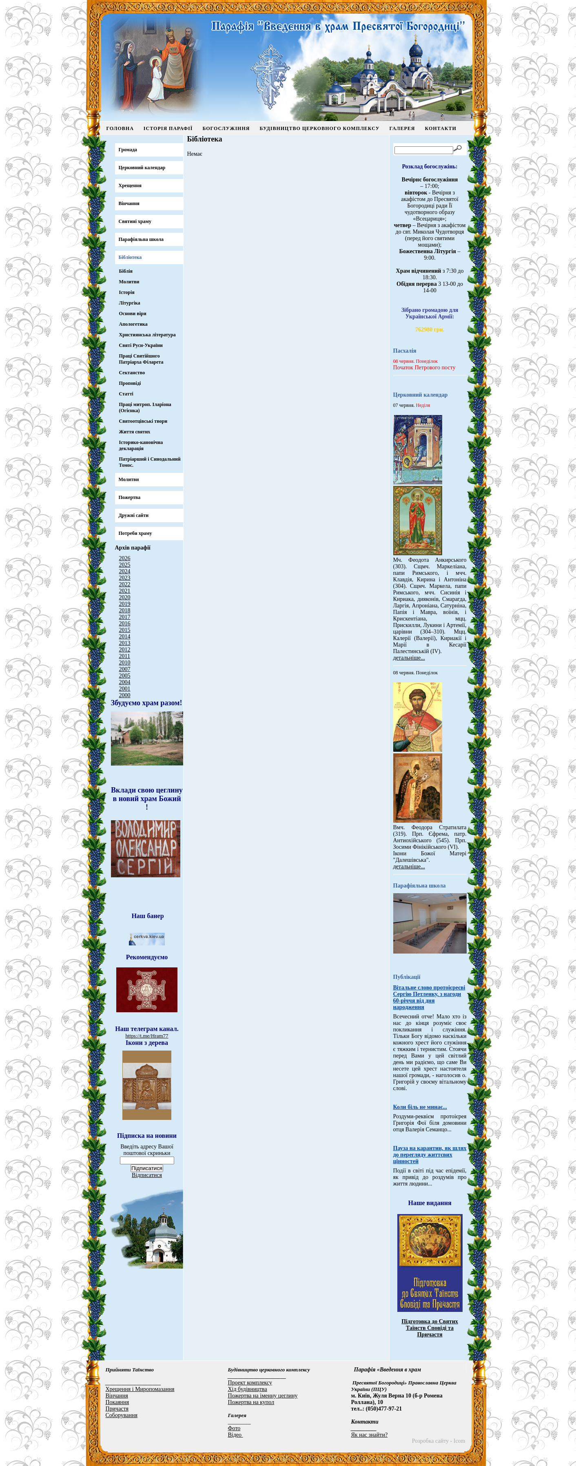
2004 (125, 682)
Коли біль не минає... (420, 1107)
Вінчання (129, 203)
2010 (125, 663)
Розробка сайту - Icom (438, 1441)
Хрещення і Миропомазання (140, 1389)
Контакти (440, 128)
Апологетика (133, 324)
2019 (125, 604)
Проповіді (130, 383)
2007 (125, 669)
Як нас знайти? (369, 1435)
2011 (124, 656)
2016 (125, 623)
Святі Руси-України (141, 345)
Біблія (126, 271)
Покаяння (117, 1402)
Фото (234, 1428)
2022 (125, 584)
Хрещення (130, 185)
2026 (125, 558)
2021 (125, 591)
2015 (125, 630)
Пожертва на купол (251, 1402)
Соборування (121, 1415)
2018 (125, 610)
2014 (125, 637)
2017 (125, 617)
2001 (125, 689)
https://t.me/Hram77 (146, 1036)
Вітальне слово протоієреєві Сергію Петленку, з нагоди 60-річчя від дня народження (429, 997)
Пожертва (130, 497)
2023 (125, 578)
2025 (125, 565)
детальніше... (409, 658)
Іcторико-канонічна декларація (141, 445)
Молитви (129, 282)
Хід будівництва (247, 1389)
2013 (125, 643)
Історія (127, 292)
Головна (120, 128)
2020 (125, 597)
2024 (125, 571)
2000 (125, 695)
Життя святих (135, 432)
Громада (128, 149)
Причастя (117, 1409)
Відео (235, 1435)
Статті (126, 394)
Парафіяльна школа (141, 239)
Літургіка (129, 303)
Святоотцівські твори (143, 421)
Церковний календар (142, 167)
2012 (125, 650)
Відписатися (147, 1175)
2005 (125, 676)
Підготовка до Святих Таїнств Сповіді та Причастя (429, 1328)
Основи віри (132, 313)
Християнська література (147, 335)
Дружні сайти (134, 515)
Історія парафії (168, 128)
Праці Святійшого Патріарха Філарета (141, 359)
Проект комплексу (250, 1383)
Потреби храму (135, 533)
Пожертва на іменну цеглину (263, 1396)
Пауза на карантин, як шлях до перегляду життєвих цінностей (430, 1154)
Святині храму (135, 221)
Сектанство (132, 372)
